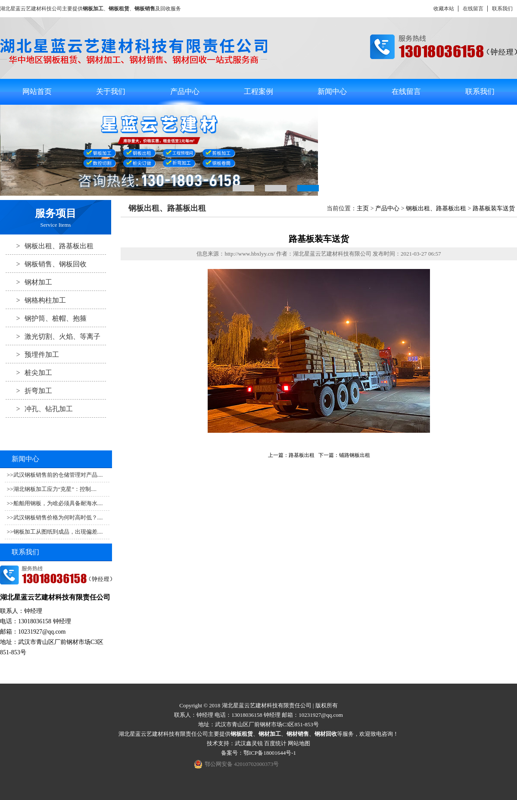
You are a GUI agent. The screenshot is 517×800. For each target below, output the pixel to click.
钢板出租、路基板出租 (49, 245)
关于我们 (110, 92)
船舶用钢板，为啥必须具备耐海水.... (58, 503)
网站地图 (299, 743)
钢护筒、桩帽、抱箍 (46, 318)
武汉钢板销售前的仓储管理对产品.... (58, 475)
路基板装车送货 (494, 208)
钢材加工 (29, 282)
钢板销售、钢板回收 (46, 263)
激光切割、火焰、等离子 (53, 336)
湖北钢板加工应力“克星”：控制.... (55, 489)
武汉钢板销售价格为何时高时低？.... (58, 517)
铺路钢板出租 (354, 455)
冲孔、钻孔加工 (39, 408)
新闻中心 (332, 92)
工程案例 (258, 92)
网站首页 (37, 92)
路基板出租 (302, 455)
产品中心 (184, 92)
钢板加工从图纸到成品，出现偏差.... (58, 531)
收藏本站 (443, 9)
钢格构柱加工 (36, 300)
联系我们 (502, 9)
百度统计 (275, 743)
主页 (363, 208)
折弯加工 (29, 390)
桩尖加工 (29, 372)
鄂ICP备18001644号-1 (269, 753)
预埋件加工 (32, 354)
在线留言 (473, 9)
